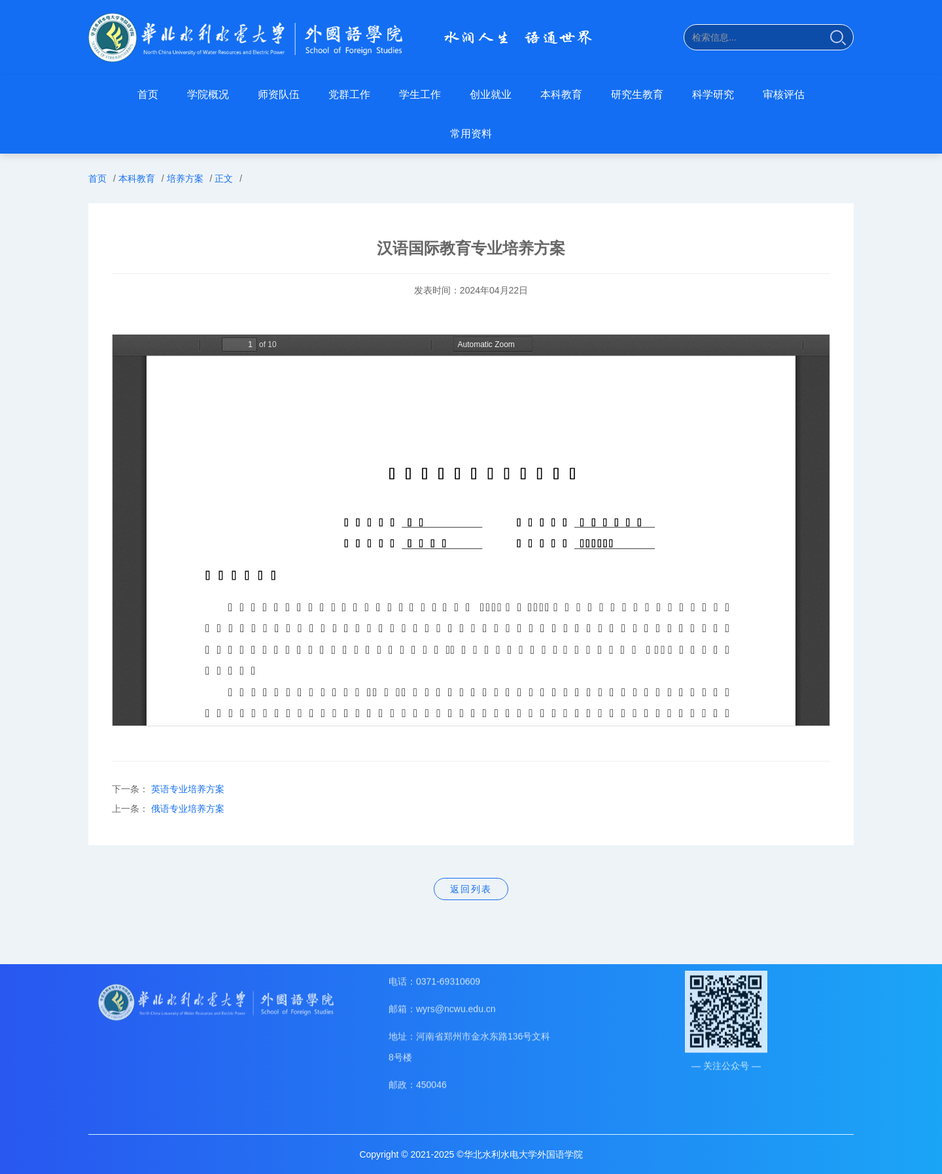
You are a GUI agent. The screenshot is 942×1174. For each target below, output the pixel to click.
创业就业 (491, 94)
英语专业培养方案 (187, 789)
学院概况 (208, 94)
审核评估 (784, 94)
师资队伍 (279, 94)
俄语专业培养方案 (187, 808)
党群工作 (349, 94)
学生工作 (420, 94)
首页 (147, 94)
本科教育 (561, 94)
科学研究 (713, 94)
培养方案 (185, 178)
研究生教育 (637, 94)
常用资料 (471, 133)
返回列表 (471, 889)
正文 (224, 178)
